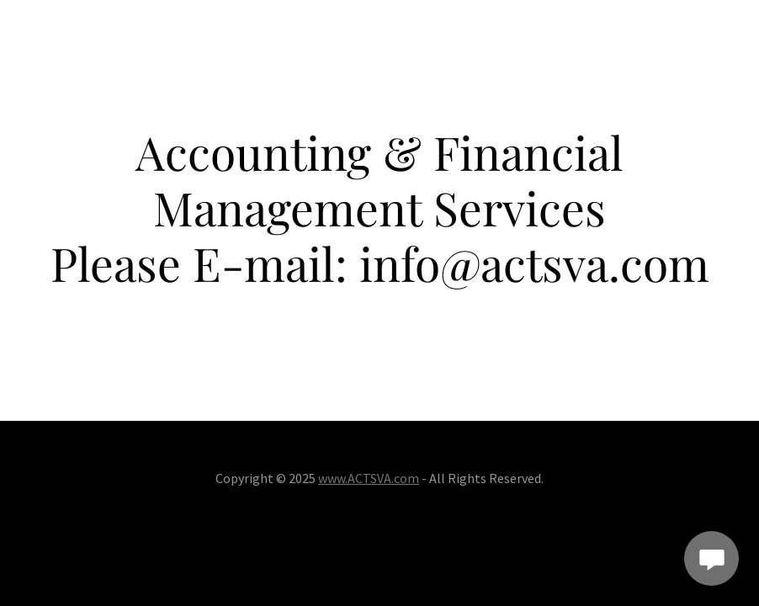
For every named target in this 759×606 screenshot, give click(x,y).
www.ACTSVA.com (368, 478)
